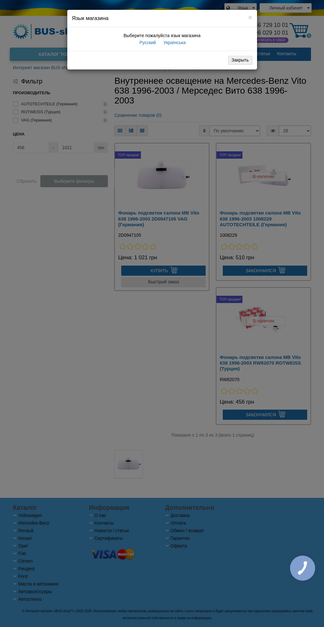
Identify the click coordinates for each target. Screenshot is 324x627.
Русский (147, 42)
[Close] (250, 17)
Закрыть (240, 60)
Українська (174, 42)
